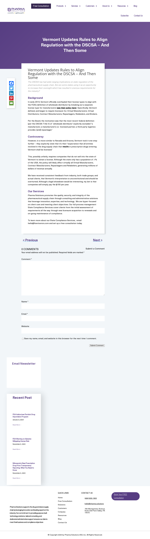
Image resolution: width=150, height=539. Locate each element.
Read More (16, 425)
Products (59, 6)
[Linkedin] (11, 93)
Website (25, 326)
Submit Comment (97, 345)
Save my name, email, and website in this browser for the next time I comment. (60, 339)
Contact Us (138, 16)
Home (60, 498)
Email (24, 314)
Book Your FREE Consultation (120, 496)
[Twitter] (11, 88)
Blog (135, 6)
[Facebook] (11, 83)
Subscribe (124, 16)
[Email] (11, 103)
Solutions (61, 505)
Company (61, 512)
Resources (121, 6)
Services (74, 6)
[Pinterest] (11, 98)
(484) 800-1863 (91, 498)
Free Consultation (41, 6)
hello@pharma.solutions (94, 504)
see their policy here (66, 108)
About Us (105, 6)
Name (24, 302)
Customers (90, 6)
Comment (26, 259)
